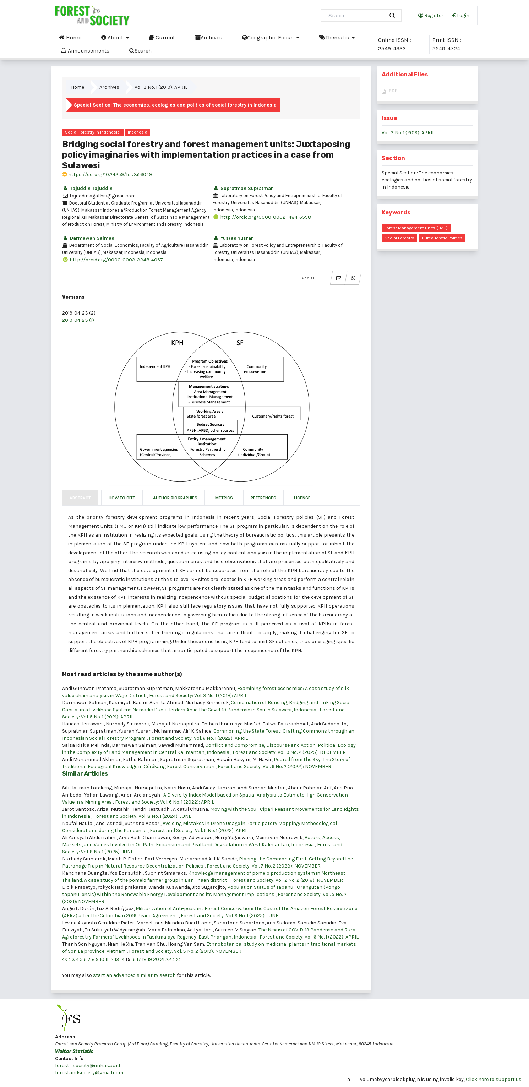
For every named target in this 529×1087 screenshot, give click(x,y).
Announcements (85, 50)
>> (178, 959)
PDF (393, 90)
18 (144, 959)
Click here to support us (494, 1079)
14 (122, 959)
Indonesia (137, 132)
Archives (208, 37)
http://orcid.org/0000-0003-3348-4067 (112, 260)
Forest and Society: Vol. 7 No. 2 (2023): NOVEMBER (264, 866)
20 (156, 959)
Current (162, 37)
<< (64, 959)
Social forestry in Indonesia (92, 132)
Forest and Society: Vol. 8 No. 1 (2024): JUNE (142, 816)
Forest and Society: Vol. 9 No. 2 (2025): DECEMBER (289, 752)
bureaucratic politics (442, 237)
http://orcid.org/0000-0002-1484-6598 (262, 217)
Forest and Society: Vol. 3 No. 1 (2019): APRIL (198, 695)
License (302, 497)
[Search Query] (355, 15)
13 (117, 959)
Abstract (80, 497)
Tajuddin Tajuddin (87, 188)
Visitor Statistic (74, 1051)
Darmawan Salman (88, 238)
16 (133, 959)
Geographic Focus (268, 37)
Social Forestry (399, 237)
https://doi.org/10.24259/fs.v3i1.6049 (107, 175)
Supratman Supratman (243, 188)
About (113, 37)
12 (111, 959)
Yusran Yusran (233, 238)
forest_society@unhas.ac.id (87, 1065)
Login (460, 15)
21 (162, 959)
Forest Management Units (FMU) (416, 227)
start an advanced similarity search (134, 975)
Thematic (334, 37)
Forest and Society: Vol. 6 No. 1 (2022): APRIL (198, 738)
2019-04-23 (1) (78, 320)
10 (102, 959)
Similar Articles (85, 773)
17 (139, 959)
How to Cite (122, 497)
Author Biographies (175, 497)
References (263, 497)
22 (168, 959)
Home (70, 37)
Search (140, 50)
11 (106, 959)
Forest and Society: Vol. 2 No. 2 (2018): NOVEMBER (286, 880)
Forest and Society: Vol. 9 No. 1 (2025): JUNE (229, 916)
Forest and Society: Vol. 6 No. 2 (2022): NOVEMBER (274, 766)
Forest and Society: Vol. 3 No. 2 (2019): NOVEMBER (185, 951)
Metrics (224, 497)
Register (430, 15)
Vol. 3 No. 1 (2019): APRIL (161, 87)
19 (150, 959)
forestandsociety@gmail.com (89, 1073)
